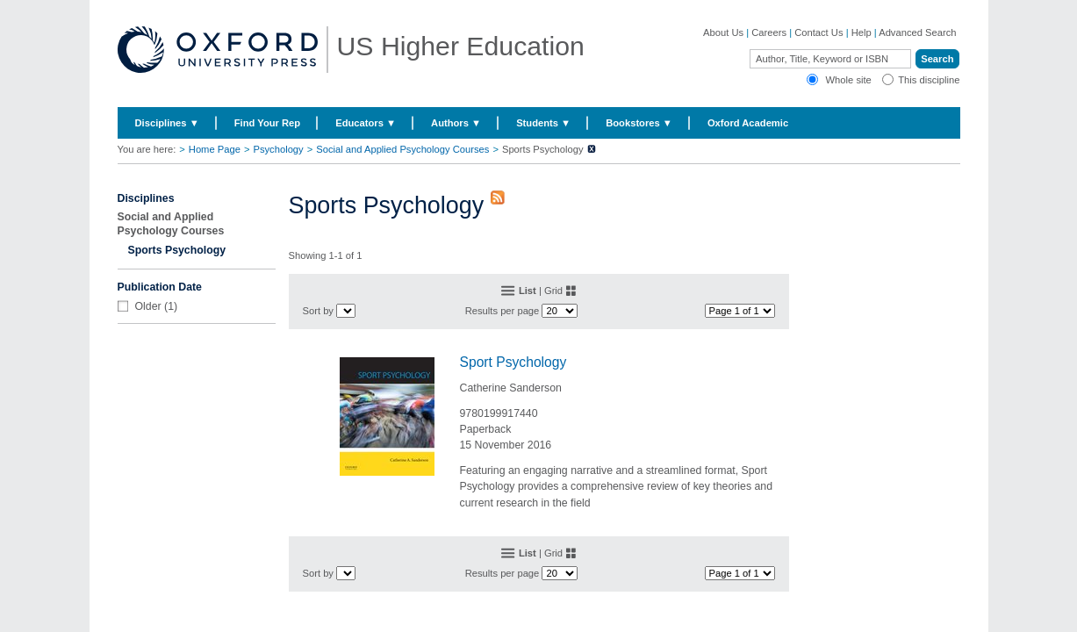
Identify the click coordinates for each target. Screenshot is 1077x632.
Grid (553, 290)
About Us (723, 32)
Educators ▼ (365, 123)
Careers (768, 32)
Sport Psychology (513, 362)
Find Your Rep (267, 123)
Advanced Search (917, 32)
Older (148, 306)
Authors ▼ (456, 123)
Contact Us (818, 32)
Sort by (318, 310)
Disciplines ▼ (167, 123)
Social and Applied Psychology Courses (402, 149)
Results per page (502, 310)
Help (861, 32)
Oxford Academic (747, 123)
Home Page (215, 149)
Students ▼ (543, 123)
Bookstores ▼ (639, 123)
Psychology (278, 149)
